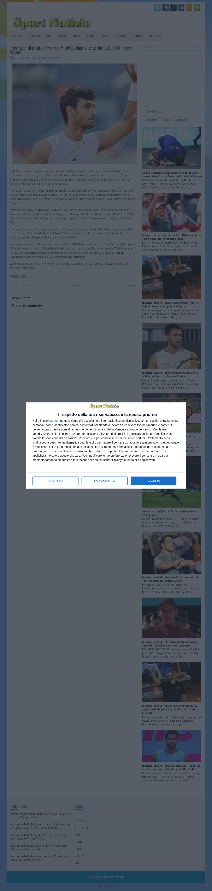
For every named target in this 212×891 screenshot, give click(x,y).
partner (54, 420)
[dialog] (106, 445)
